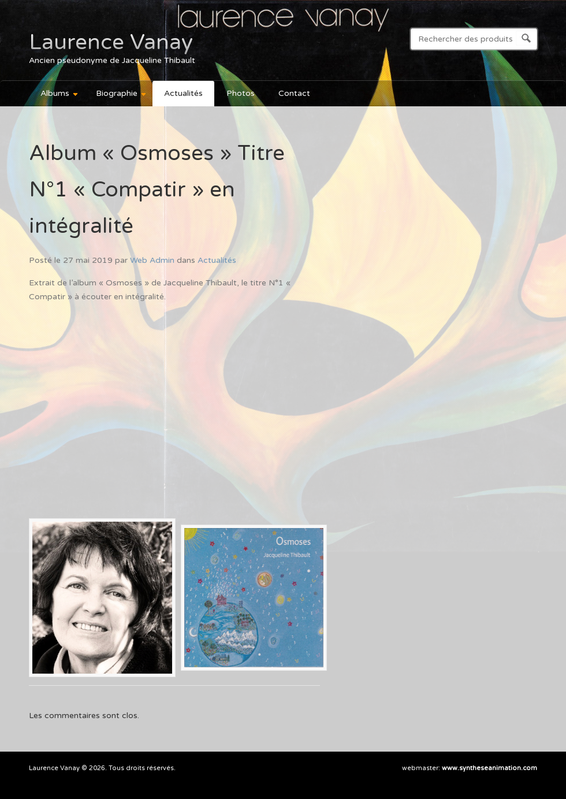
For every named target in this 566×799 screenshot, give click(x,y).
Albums (54, 95)
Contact (294, 93)
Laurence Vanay (111, 42)
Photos (240, 93)
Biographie (115, 95)
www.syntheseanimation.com (489, 768)
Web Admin (152, 260)
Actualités (183, 93)
